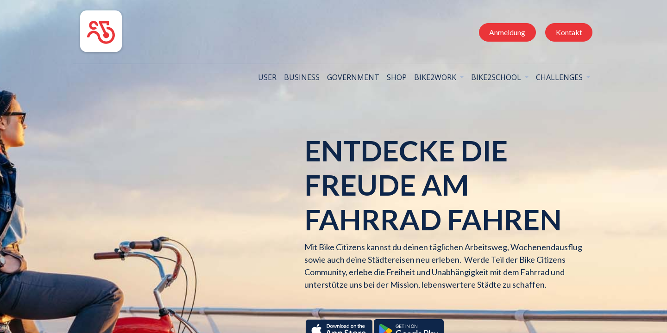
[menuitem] (264, 77)
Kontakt (565, 32)
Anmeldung (504, 32)
